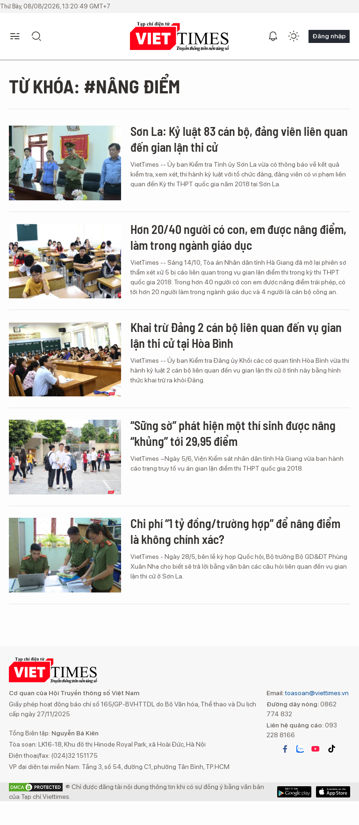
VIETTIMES (179, 36)
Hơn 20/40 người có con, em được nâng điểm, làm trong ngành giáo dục (238, 237)
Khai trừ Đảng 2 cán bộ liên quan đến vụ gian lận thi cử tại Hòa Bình (236, 335)
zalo (300, 749)
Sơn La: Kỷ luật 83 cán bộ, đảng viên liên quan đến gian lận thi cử (239, 139)
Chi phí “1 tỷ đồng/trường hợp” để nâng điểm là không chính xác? (235, 531)
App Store (294, 791)
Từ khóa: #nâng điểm (94, 86)
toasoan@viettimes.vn (316, 693)
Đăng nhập (329, 36)
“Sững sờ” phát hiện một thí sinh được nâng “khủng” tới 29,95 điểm (233, 433)
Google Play (333, 791)
